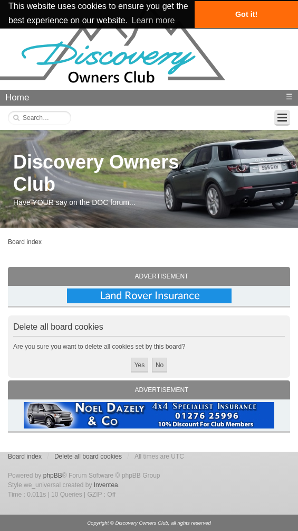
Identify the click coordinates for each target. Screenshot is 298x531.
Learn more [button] (153, 20)
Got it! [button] (246, 14)
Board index (25, 242)
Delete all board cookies (88, 456)
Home (17, 97)
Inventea (106, 485)
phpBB (52, 475)
